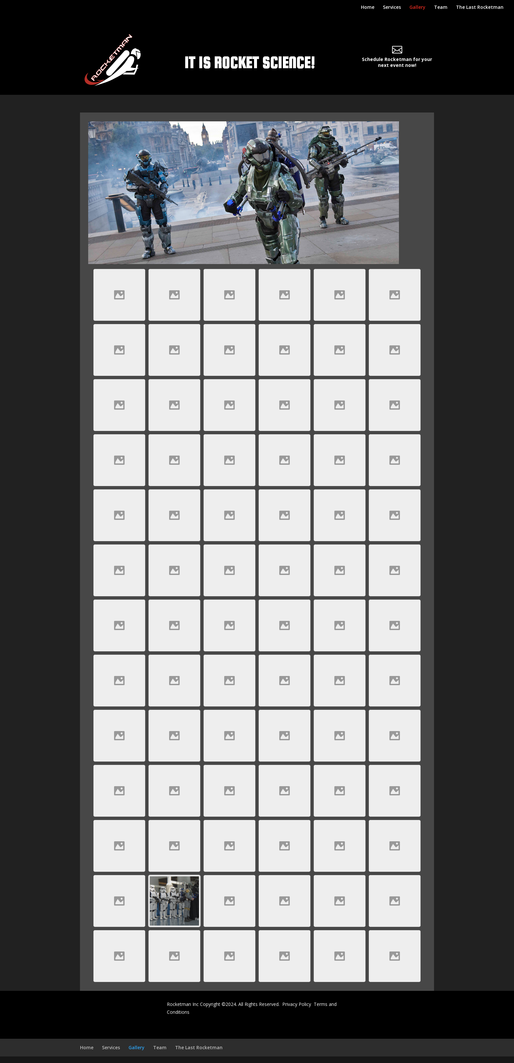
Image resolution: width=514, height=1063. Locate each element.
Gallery (417, 7)
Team (440, 7)
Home (367, 7)
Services (392, 7)
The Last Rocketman (480, 7)
